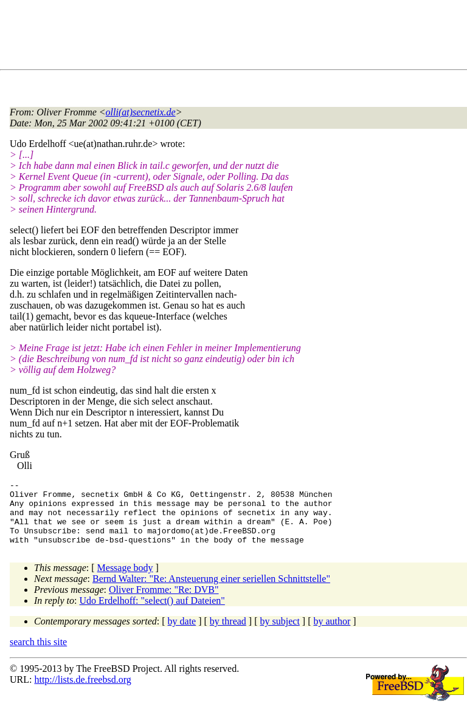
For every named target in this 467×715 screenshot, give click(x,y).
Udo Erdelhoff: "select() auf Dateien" (152, 613)
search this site (38, 654)
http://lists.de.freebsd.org (82, 692)
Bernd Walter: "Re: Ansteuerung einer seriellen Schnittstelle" (211, 591)
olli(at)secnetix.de (141, 112)
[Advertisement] (231, 37)
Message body (125, 580)
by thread (228, 634)
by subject (280, 634)
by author (331, 634)
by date (182, 634)
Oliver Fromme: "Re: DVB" (164, 602)
